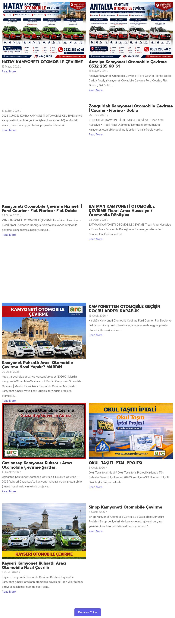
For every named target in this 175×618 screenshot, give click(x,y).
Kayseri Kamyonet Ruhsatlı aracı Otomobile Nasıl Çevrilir (34, 565)
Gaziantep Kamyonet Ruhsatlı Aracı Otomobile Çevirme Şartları (37, 465)
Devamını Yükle (87, 612)
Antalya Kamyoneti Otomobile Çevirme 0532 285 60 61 (128, 64)
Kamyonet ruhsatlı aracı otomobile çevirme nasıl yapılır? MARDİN (37, 365)
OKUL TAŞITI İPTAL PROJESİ (115, 463)
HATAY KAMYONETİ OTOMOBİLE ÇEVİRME (42, 62)
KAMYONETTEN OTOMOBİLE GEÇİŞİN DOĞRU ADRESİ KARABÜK (124, 309)
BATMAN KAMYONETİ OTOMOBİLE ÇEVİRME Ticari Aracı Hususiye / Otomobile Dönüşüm (122, 210)
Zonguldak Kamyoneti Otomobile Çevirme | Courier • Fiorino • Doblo (131, 108)
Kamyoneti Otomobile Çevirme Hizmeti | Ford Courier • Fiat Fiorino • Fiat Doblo (42, 208)
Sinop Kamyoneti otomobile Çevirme (125, 507)
